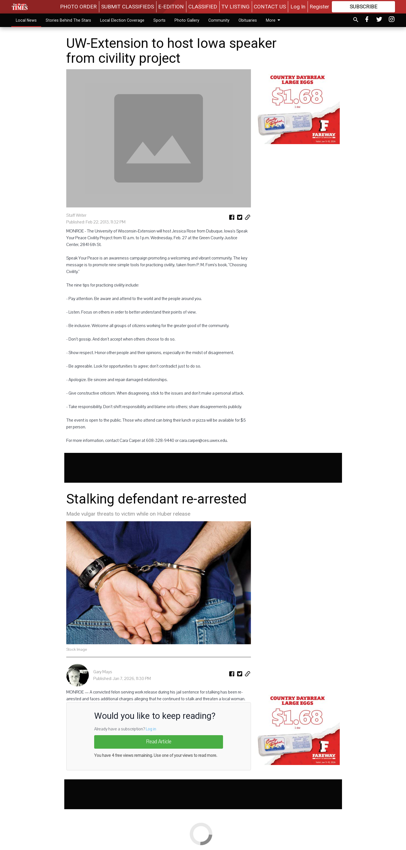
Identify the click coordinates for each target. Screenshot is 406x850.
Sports (159, 20)
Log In (297, 6)
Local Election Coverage (122, 20)
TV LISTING (235, 6)
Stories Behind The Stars (68, 20)
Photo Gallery (187, 20)
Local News (26, 20)
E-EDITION (171, 6)
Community (219, 20)
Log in (151, 729)
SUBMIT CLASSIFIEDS (127, 6)
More (274, 20)
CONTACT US (270, 6)
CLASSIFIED (202, 6)
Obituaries (248, 20)
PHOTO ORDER (78, 6)
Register (319, 6)
